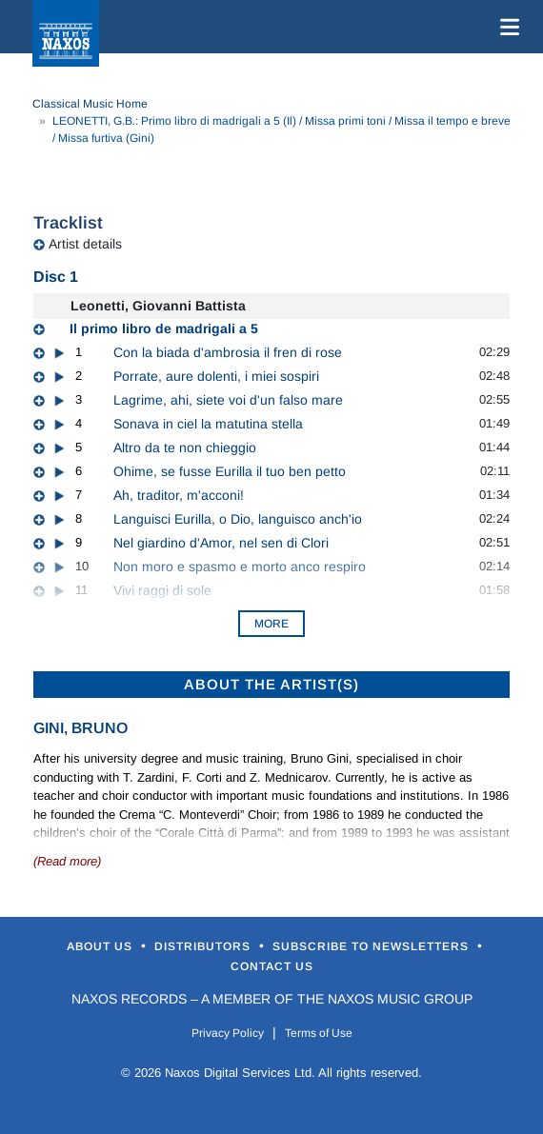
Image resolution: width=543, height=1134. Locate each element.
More (271, 623)
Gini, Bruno (80, 728)
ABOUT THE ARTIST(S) (271, 684)
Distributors (204, 946)
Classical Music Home (90, 103)
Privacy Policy (227, 1033)
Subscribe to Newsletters (372, 946)
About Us (101, 946)
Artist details (85, 243)
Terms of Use (318, 1033)
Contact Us (272, 966)
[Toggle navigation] (506, 27)
